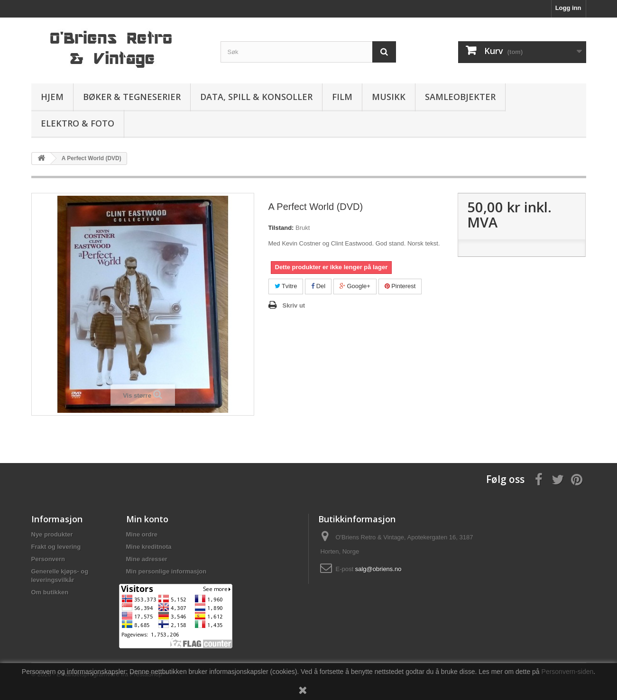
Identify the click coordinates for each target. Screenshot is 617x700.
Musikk (388, 96)
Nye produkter (52, 534)
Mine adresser (146, 559)
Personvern (48, 559)
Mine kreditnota (149, 546)
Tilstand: (281, 227)
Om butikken (50, 592)
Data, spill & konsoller (256, 96)
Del (318, 286)
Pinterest (400, 286)
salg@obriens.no (378, 569)
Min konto (147, 519)
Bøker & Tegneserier (132, 96)
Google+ (355, 286)
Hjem (52, 96)
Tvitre (286, 286)
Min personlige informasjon (166, 571)
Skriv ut (294, 305)
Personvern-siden (568, 671)
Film (342, 96)
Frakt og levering (56, 546)
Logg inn (568, 7)
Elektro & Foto (77, 123)
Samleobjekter (460, 96)
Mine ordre (141, 534)
